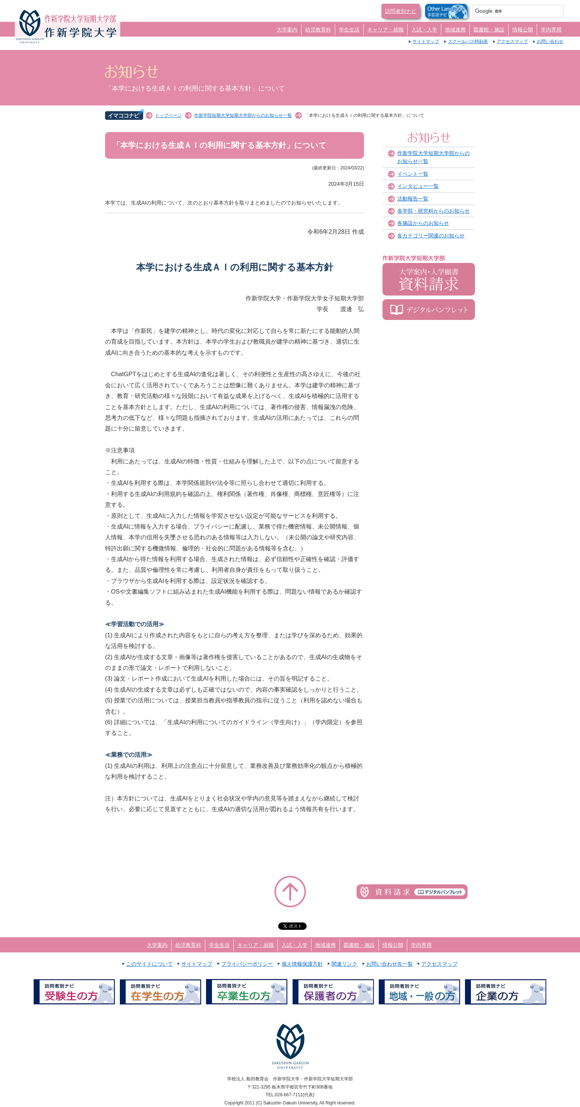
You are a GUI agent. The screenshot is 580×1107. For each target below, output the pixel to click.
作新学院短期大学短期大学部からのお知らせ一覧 (243, 115)
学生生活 (349, 30)
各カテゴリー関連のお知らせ (431, 236)
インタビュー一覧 (418, 186)
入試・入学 (424, 30)
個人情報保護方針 (302, 964)
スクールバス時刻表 (468, 41)
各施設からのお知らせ (423, 223)
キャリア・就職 (385, 30)
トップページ (168, 115)
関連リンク (344, 964)
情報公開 (522, 30)
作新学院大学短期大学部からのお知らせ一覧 (433, 157)
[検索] (509, 11)
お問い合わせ (550, 41)
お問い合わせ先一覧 (389, 964)
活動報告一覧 (412, 199)
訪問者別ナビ (400, 11)
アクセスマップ (512, 41)
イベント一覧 (412, 174)
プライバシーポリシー (247, 964)
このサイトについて (149, 964)
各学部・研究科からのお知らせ (433, 211)
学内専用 (551, 30)
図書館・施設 (489, 30)
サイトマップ (425, 41)
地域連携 (455, 30)
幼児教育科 (318, 30)
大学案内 (287, 30)
